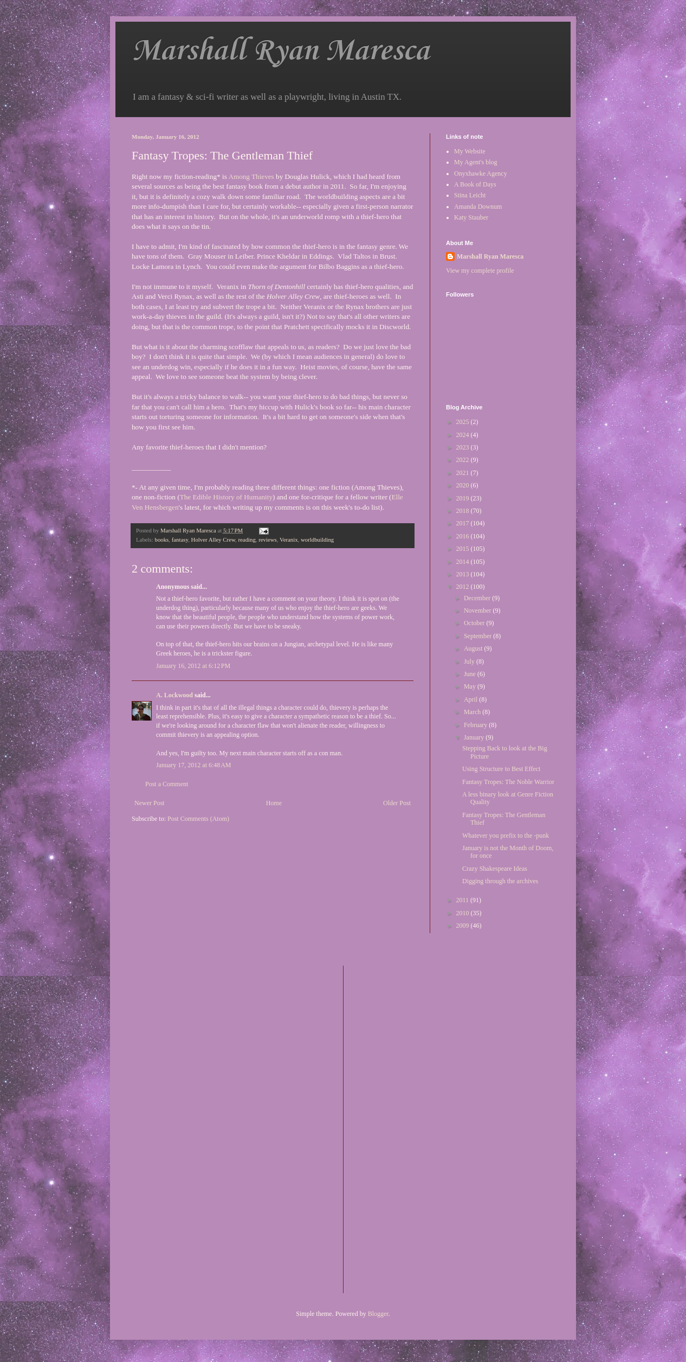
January (475, 737)
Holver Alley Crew (213, 539)
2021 (463, 473)
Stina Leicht (470, 195)
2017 (463, 523)
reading (246, 539)
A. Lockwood (174, 695)
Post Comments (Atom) (198, 819)
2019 (463, 498)
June (470, 674)
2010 (463, 913)
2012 (463, 586)
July (470, 661)
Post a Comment (166, 784)
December (478, 598)
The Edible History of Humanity (226, 497)
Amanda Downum (478, 206)
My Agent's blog (475, 162)
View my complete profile (480, 270)
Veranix (289, 539)
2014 (463, 562)
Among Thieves (251, 176)
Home (274, 803)
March (473, 712)
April (471, 699)
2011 (463, 900)
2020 (463, 485)
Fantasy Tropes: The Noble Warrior (508, 782)
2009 (463, 925)
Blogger (378, 1314)
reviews (267, 539)
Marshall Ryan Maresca (280, 51)
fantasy (180, 539)
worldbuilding (317, 539)
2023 (463, 447)
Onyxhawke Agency (480, 173)
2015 (463, 548)
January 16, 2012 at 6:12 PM (193, 666)
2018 (463, 511)
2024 (463, 435)
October (475, 623)
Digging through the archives (500, 881)
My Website (470, 151)
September (478, 636)
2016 (463, 536)
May (470, 686)
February (476, 725)
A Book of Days (475, 184)
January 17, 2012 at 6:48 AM (193, 765)
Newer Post (149, 803)
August (474, 648)
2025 (463, 422)
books (161, 539)
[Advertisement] (395, 1128)
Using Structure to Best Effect (501, 769)
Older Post (397, 803)
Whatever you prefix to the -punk (505, 835)
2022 (463, 460)
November (478, 610)
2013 (463, 574)
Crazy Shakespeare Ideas (494, 868)
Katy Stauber (471, 217)
